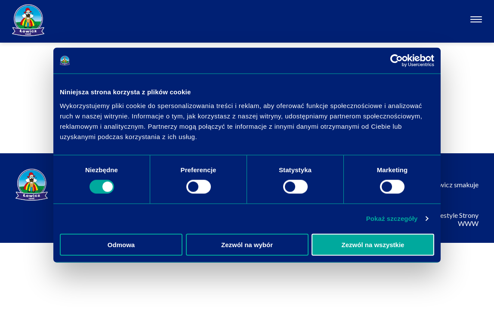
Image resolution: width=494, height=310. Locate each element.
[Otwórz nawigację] (476, 20)
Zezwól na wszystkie (373, 244)
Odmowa (121, 244)
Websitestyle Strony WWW (448, 219)
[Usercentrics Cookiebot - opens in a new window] (396, 60)
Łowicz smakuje (455, 184)
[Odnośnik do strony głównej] (28, 20)
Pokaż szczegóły (392, 218)
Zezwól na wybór (247, 244)
